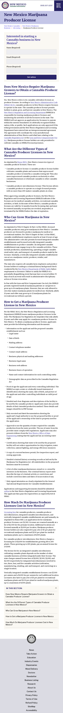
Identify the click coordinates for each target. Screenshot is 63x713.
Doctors (31, 673)
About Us (32, 688)
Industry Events (31, 661)
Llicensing (17, 28)
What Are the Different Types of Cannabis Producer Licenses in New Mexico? (27, 603)
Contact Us (31, 691)
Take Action (31, 654)
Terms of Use (31, 699)
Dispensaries (31, 665)
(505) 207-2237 (46, 6)
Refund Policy (31, 703)
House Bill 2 (22, 162)
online (6, 491)
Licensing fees (10, 512)
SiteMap (31, 706)
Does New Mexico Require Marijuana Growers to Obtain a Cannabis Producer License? (30, 595)
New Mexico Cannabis (12, 26)
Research (31, 684)
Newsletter (31, 676)
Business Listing (31, 680)
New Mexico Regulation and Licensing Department (24, 113)
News (31, 650)
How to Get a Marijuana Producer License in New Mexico (30, 616)
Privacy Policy (31, 695)
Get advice (31, 77)
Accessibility (31, 710)
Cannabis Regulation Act (14, 138)
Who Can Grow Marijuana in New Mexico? (23, 611)
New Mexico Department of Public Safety (34, 269)
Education (31, 657)
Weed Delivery (31, 669)
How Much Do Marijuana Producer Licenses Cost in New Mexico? (29, 623)
